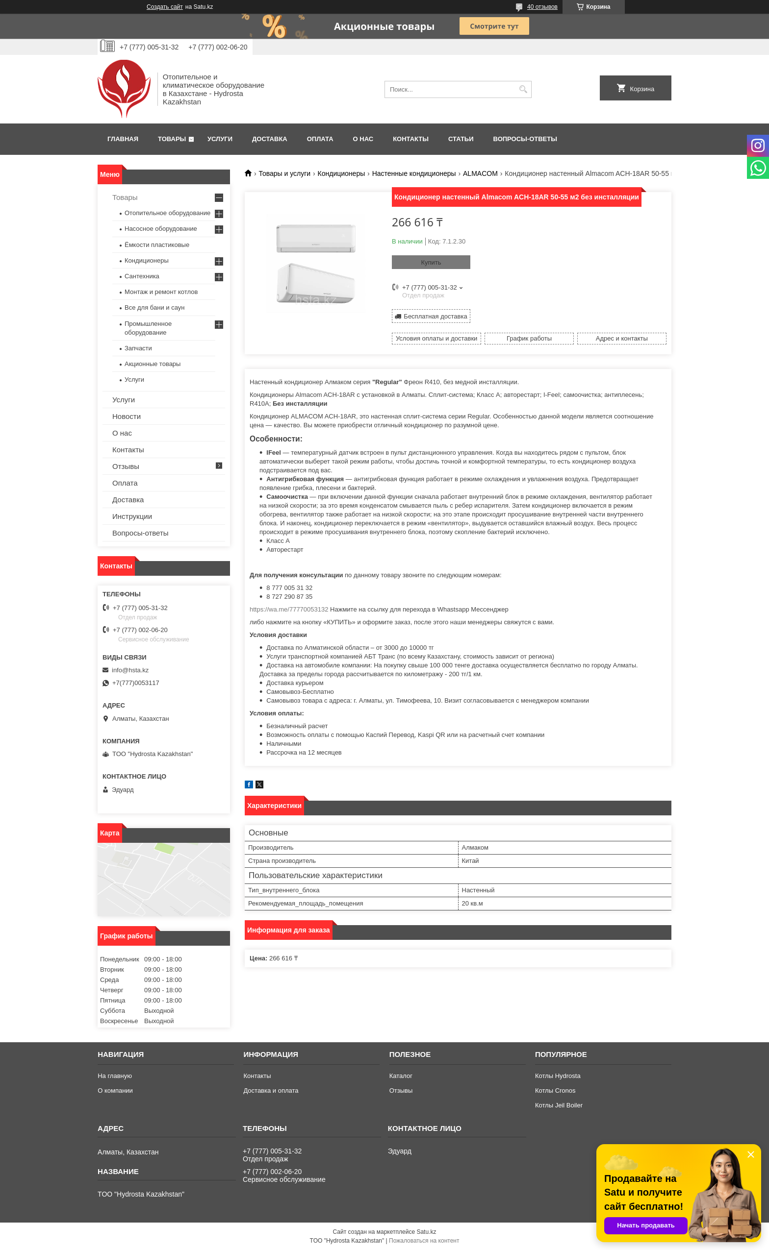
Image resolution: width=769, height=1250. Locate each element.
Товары (172, 139)
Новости (126, 416)
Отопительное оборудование (167, 213)
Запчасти (138, 348)
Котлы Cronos (555, 1090)
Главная (122, 139)
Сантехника (142, 276)
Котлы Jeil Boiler (559, 1105)
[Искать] (523, 89)
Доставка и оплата (270, 1090)
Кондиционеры (341, 173)
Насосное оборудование (161, 228)
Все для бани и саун (154, 307)
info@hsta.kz (130, 670)
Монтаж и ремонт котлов (161, 291)
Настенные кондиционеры (414, 173)
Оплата (320, 139)
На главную (115, 1075)
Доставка (269, 139)
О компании (115, 1090)
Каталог (400, 1075)
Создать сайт (165, 6)
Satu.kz (426, 1231)
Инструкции (132, 516)
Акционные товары (152, 364)
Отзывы (125, 466)
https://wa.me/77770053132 (289, 609)
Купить (431, 262)
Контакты (411, 139)
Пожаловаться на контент (424, 1240)
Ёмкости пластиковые (157, 244)
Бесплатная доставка (435, 316)
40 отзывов (542, 6)
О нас (363, 139)
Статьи (461, 139)
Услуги (219, 139)
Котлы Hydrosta (558, 1075)
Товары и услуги (284, 173)
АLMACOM (480, 173)
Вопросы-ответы (525, 139)
